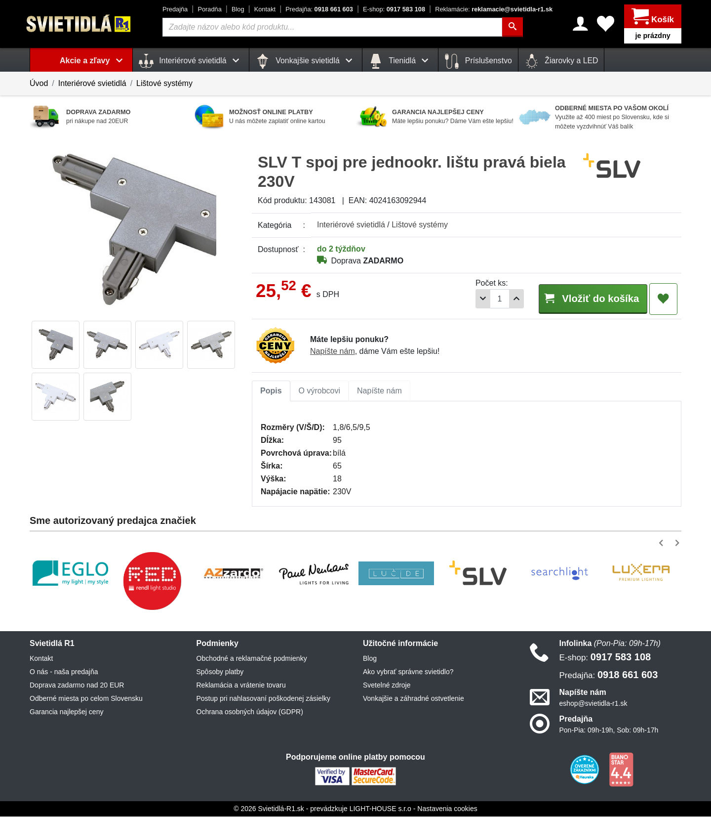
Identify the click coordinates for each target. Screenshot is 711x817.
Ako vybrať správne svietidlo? (408, 672)
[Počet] (487, 298)
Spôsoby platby (220, 672)
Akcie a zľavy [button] (93, 60)
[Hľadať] (512, 27)
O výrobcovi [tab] (319, 391)
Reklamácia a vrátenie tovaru (241, 685)
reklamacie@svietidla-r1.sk (494, 9)
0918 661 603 (319, 9)
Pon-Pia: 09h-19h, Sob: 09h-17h (609, 730)
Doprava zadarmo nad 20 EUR (77, 685)
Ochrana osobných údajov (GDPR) (250, 712)
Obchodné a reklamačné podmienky (252, 659)
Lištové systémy (164, 83)
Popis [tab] (271, 391)
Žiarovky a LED (561, 61)
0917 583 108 (394, 9)
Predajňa (175, 9)
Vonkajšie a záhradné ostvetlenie (413, 699)
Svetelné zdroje (387, 685)
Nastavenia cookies (447, 809)
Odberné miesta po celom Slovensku (86, 699)
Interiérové (351, 224)
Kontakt (265, 9)
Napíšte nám (332, 351)
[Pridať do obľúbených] (663, 299)
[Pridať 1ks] (504, 298)
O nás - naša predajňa (64, 672)
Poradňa (209, 9)
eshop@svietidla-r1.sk (593, 704)
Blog (238, 9)
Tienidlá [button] (400, 61)
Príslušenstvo (478, 61)
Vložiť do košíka (586, 298)
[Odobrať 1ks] (470, 298)
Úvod (39, 83)
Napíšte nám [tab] (379, 391)
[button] (663, 543)
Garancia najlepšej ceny (66, 712)
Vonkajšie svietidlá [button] (305, 61)
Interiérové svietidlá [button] (191, 61)
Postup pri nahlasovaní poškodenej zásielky (264, 699)
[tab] (271, 391)
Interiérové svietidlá (92, 83)
